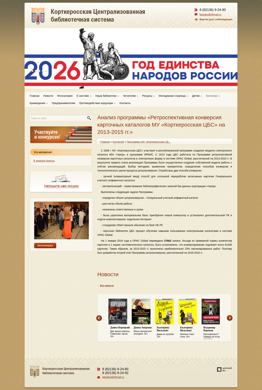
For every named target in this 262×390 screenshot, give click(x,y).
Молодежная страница (173, 95)
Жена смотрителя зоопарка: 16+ (143, 330)
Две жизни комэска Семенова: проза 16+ (120, 332)
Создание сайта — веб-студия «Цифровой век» (224, 369)
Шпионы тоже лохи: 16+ (190, 332)
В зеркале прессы (44, 160)
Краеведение (39, 103)
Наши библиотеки (107, 95)
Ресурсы (148, 95)
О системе (83, 95)
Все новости (107, 285)
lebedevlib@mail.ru (210, 14)
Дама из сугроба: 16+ (166, 332)
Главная (34, 95)
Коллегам (213, 95)
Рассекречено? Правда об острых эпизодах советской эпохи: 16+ (213, 332)
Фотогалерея (65, 95)
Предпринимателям (63, 103)
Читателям (130, 95)
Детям (197, 95)
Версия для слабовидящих (216, 19)
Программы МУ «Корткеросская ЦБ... (149, 141)
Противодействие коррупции (97, 103)
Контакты (125, 103)
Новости (48, 95)
